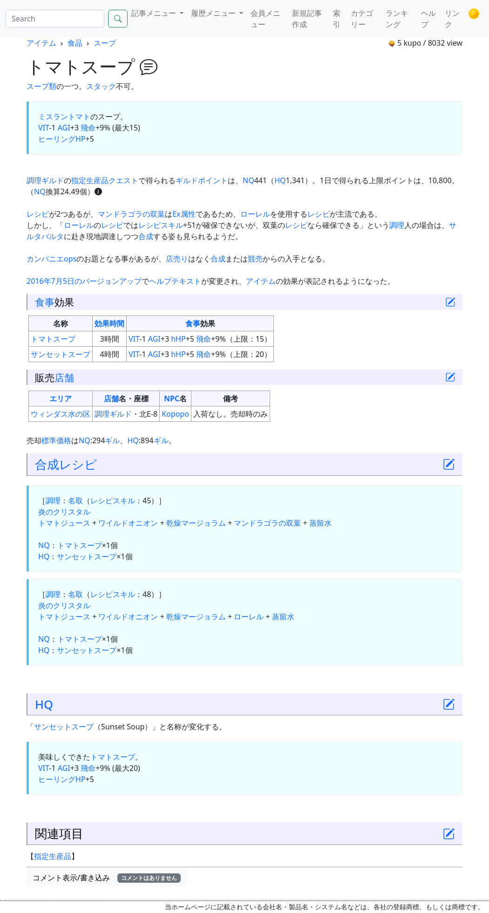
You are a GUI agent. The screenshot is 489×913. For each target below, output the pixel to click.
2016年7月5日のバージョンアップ (84, 281)
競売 (255, 259)
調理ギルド (45, 180)
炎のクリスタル (64, 512)
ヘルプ (428, 18)
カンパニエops (51, 259)
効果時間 (109, 323)
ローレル (255, 214)
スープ (105, 43)
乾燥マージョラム (196, 523)
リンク (452, 18)
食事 (44, 302)
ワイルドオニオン (128, 523)
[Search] (55, 18)
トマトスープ (53, 339)
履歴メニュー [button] (214, 13)
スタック (101, 86)
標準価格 (56, 440)
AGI (64, 128)
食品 (75, 43)
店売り (177, 259)
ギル (112, 440)
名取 (75, 500)
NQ (248, 180)
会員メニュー (265, 18)
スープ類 (41, 86)
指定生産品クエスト (104, 180)
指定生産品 (52, 856)
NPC (171, 398)
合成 (145, 236)
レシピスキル (160, 225)
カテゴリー (362, 18)
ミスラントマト (64, 116)
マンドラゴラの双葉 (131, 214)
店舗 (64, 377)
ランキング (397, 18)
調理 (396, 225)
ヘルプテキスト (175, 281)
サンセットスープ (60, 354)
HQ (279, 180)
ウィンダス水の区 (60, 414)
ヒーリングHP (62, 139)
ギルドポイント (202, 180)
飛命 (88, 128)
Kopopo (175, 414)
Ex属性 (183, 214)
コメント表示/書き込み (107, 877)
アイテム (41, 43)
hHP (178, 339)
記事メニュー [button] (154, 13)
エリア (60, 398)
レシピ (38, 214)
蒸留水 (320, 523)
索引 (336, 18)
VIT (43, 128)
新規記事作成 (307, 18)
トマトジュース (64, 523)
